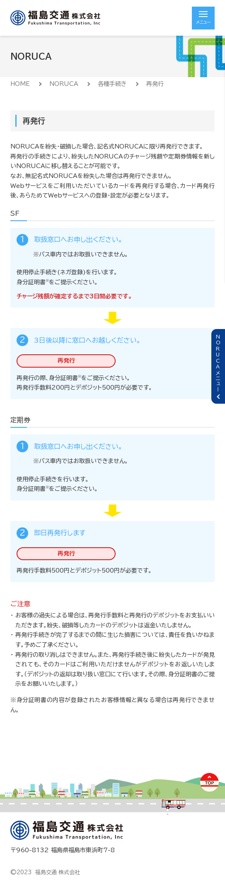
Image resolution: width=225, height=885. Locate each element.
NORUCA (63, 84)
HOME (20, 84)
